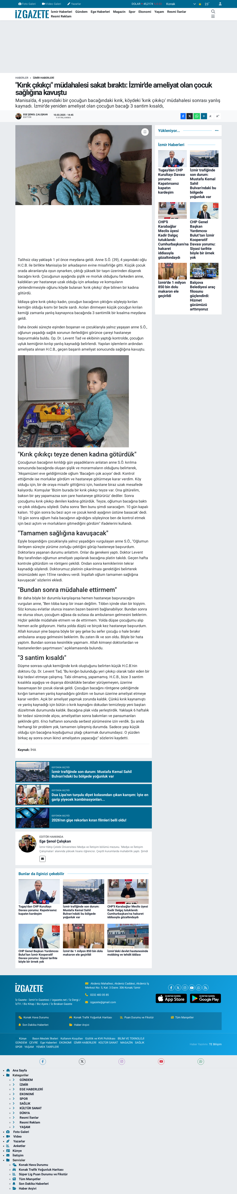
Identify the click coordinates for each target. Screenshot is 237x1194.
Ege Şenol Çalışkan (55, 841)
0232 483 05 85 (99, 995)
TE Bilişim (215, 1044)
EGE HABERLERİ (28, 1089)
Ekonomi (144, 12)
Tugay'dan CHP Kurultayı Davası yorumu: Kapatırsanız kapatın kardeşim (38, 910)
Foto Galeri (27, 4)
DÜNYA (21, 1113)
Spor (132, 12)
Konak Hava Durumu (34, 1017)
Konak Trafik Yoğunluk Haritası (90, 1017)
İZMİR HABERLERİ (43, 77)
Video (14, 1136)
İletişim (15, 1155)
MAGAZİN (126, 1042)
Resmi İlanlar (176, 12)
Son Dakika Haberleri (34, 1024)
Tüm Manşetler (182, 1017)
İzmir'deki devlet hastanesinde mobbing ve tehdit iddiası (127, 952)
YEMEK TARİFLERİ (47, 1047)
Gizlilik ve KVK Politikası (100, 1038)
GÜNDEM (21, 1042)
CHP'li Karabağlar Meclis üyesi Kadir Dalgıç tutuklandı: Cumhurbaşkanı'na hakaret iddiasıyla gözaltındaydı (127, 912)
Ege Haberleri (100, 12)
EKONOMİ (65, 1042)
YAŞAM (29, 1047)
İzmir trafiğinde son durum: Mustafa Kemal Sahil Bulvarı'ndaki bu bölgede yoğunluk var (81, 912)
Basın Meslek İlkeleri (45, 1038)
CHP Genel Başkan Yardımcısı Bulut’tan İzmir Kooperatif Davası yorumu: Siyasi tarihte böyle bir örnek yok (38, 956)
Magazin (119, 12)
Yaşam (159, 12)
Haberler (21, 77)
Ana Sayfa (16, 1070)
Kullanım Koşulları (72, 1038)
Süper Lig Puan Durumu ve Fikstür (40, 1174)
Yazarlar (74, 4)
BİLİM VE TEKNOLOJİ (131, 1038)
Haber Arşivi (79, 1024)
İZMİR (20, 1084)
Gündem (81, 12)
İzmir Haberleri (61, 12)
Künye (20, 1038)
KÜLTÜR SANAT (108, 1042)
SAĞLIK (139, 1042)
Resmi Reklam (61, 16)
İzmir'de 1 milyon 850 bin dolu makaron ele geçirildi (83, 952)
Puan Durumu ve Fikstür (137, 1017)
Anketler (15, 1146)
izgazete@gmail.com (103, 1002)
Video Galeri (51, 4)
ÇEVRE (33, 1042)
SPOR (18, 1047)
